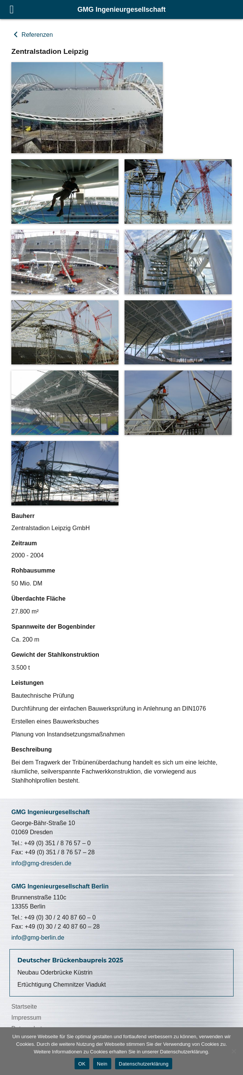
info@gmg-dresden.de (41, 863)
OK (82, 1064)
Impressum (26, 1017)
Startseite (24, 1006)
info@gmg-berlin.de (37, 937)
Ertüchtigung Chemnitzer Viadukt (61, 984)
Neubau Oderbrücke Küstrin (54, 972)
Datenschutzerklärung (143, 1064)
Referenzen (36, 34)
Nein (102, 1064)
